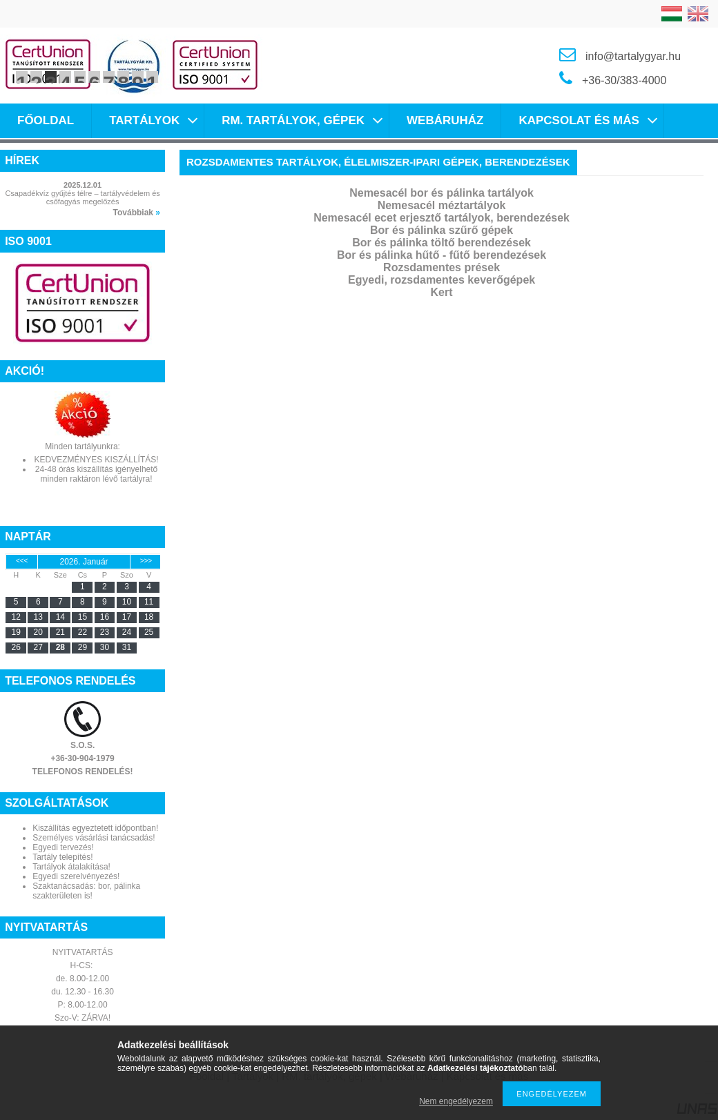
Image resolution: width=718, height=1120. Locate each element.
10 (152, 77)
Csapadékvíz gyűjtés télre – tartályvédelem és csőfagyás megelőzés (82, 197)
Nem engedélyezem (456, 1101)
